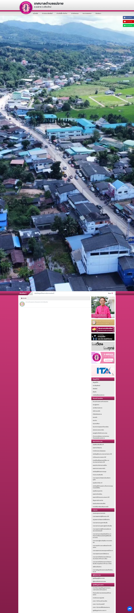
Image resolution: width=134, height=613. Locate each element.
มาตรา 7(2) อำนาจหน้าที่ (98, 604)
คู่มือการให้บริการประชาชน (99, 581)
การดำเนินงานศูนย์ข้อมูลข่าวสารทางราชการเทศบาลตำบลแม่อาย (101, 589)
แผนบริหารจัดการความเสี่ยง (100, 465)
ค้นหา (110, 293)
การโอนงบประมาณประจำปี (99, 457)
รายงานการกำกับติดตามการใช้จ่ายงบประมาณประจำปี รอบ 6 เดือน (102, 558)
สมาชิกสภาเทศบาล (97, 408)
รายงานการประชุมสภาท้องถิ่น (100, 523)
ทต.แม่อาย (128, 25)
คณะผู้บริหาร (96, 405)
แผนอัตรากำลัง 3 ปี (97, 483)
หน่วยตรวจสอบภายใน (98, 430)
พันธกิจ (94, 392)
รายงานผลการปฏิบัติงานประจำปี (101, 516)
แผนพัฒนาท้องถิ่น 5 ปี (98, 445)
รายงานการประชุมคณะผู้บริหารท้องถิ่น (102, 526)
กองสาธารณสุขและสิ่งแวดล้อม (101, 427)
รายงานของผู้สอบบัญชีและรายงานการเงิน (102, 541)
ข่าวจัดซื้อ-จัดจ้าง (62, 13)
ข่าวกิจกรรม (75, 13)
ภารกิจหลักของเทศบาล (98, 395)
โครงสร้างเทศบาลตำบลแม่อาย (100, 401)
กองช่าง (95, 420)
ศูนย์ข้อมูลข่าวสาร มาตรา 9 (99, 610)
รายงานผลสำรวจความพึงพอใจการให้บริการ (102, 546)
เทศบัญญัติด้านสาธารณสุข (99, 472)
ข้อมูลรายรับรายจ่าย (98, 500)
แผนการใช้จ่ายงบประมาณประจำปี (101, 497)
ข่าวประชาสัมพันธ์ (47, 13)
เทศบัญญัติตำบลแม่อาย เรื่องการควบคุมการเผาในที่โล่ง (103, 487)
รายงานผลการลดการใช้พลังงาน (101, 554)
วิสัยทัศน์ (95, 389)
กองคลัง (95, 417)
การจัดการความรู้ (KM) (98, 598)
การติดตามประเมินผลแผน (99, 451)
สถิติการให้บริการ (97, 567)
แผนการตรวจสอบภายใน (99, 468)
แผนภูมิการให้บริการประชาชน (100, 433)
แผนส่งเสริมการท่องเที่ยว (99, 503)
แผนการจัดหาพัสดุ (97, 494)
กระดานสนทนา (87, 13)
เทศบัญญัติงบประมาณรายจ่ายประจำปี (102, 454)
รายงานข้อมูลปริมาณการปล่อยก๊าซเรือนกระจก (103, 571)
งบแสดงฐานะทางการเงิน (99, 513)
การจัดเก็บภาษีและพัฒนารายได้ (100, 507)
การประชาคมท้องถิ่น (98, 475)
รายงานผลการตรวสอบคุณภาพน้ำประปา (103, 550)
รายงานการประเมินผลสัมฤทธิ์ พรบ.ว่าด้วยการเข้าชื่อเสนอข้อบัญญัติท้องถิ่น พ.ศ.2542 (102, 535)
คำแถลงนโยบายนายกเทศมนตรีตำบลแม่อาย (102, 594)
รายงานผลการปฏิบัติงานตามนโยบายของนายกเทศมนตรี (102, 530)
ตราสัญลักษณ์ (96, 385)
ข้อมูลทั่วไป (95, 382)
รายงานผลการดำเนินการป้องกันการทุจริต (101, 479)
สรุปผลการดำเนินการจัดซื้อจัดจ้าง (101, 519)
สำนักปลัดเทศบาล (97, 414)
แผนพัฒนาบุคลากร (97, 491)
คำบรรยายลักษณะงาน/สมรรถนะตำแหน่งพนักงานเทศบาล (101, 437)
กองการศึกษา (96, 424)
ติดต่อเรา (98, 13)
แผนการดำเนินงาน (97, 448)
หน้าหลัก (35, 13)
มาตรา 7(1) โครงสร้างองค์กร (100, 601)
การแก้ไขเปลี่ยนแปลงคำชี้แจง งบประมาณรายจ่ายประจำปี (101, 461)
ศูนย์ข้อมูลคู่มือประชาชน (99, 578)
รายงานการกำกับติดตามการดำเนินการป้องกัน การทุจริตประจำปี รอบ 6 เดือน (102, 563)
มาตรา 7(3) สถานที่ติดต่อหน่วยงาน (101, 607)
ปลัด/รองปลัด (96, 411)
